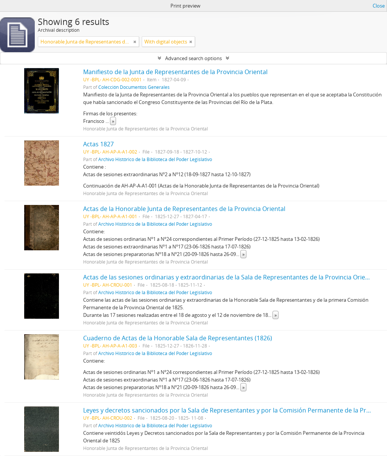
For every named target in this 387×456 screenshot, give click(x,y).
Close (379, 5)
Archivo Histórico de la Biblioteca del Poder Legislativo (155, 159)
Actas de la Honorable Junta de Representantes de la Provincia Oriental (184, 209)
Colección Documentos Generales (134, 87)
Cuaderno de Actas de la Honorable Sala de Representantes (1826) (177, 338)
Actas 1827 (98, 144)
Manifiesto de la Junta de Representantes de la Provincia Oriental (175, 72)
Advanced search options (193, 58)
